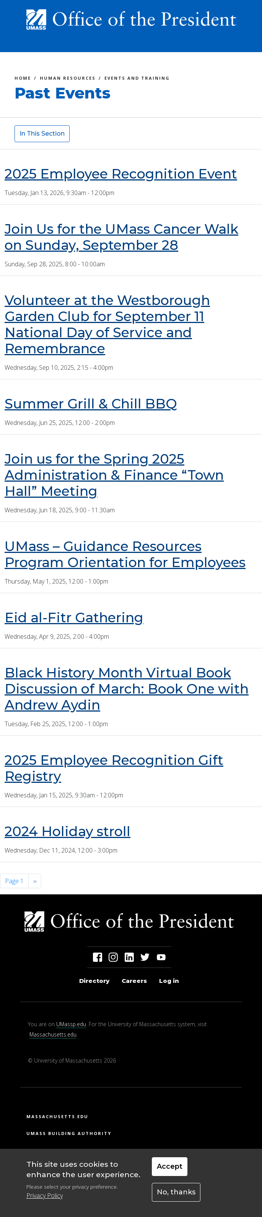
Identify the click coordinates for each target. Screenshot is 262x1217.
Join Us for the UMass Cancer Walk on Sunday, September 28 (121, 237)
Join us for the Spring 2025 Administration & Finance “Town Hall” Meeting (114, 475)
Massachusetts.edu (52, 1034)
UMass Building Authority (68, 1133)
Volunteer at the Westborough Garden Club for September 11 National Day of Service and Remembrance (107, 324)
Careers (134, 980)
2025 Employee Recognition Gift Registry (114, 768)
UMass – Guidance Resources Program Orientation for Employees (125, 554)
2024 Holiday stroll (67, 831)
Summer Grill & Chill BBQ (91, 403)
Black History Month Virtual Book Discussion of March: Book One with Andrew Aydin (127, 688)
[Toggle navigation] (238, 43)
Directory (94, 980)
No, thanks (176, 1192)
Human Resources (68, 79)
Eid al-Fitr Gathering (74, 617)
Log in (169, 980)
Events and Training (137, 79)
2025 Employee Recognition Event (121, 174)
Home (23, 79)
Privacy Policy (44, 1195)
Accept (169, 1166)
